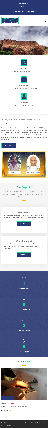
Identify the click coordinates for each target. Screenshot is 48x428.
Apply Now (5, 410)
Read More (8, 145)
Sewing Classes (8, 403)
